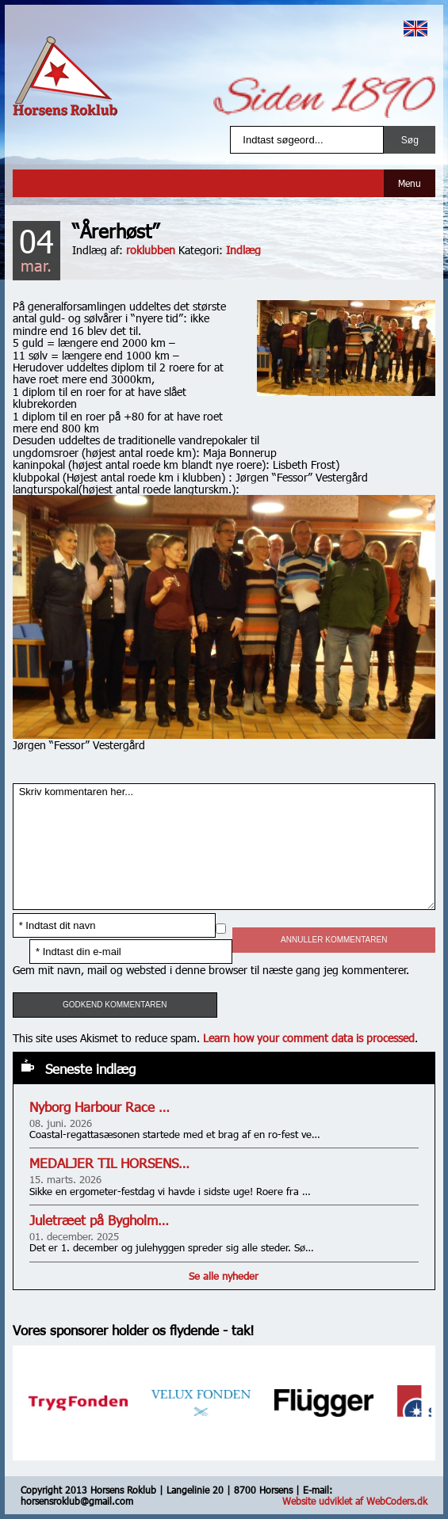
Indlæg (243, 249)
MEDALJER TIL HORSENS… (109, 1163)
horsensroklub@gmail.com (77, 1500)
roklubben (150, 249)
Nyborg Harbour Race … (99, 1107)
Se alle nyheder (223, 1276)
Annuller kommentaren (334, 939)
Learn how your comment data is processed (309, 1037)
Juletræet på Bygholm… (99, 1220)
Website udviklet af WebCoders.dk (354, 1500)
